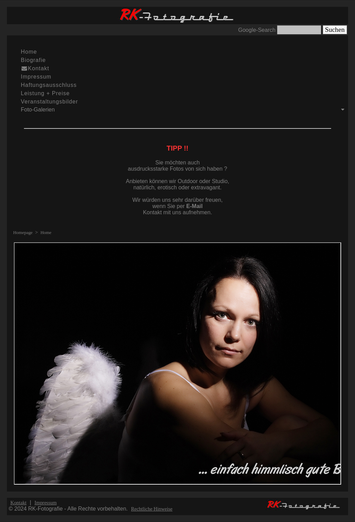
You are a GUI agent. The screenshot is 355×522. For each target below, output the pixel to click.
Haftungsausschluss (49, 85)
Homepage (23, 232)
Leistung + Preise (45, 93)
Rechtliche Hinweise (151, 509)
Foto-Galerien (184, 109)
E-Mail (194, 206)
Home (29, 52)
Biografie (33, 60)
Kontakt (35, 68)
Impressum (36, 77)
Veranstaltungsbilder (49, 102)
